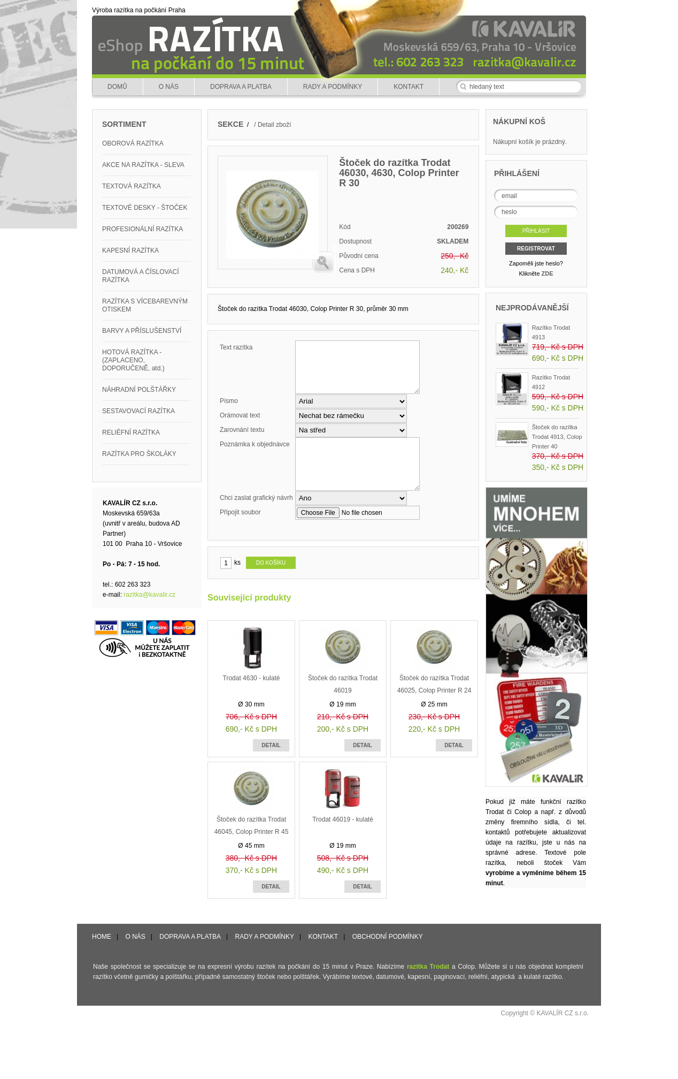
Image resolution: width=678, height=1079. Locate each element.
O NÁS (169, 86)
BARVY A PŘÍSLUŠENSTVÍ (141, 331)
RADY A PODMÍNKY (332, 86)
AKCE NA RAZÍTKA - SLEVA (143, 165)
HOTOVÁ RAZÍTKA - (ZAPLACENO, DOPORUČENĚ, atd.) (133, 360)
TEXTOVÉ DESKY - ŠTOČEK (144, 207)
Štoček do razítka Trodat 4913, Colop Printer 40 (557, 437)
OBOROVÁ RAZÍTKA (133, 143)
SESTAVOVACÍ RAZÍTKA (138, 411)
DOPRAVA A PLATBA (241, 86)
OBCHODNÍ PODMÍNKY (387, 936)
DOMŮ (117, 86)
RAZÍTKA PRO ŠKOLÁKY (139, 454)
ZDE (547, 273)
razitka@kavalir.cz (149, 594)
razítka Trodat (428, 966)
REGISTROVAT (536, 249)
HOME (101, 936)
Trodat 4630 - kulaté (251, 678)
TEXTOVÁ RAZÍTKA (131, 186)
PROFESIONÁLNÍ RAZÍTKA (142, 229)
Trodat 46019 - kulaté (342, 819)
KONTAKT (408, 86)
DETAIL (270, 745)
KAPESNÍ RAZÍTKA (130, 250)
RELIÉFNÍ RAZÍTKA (131, 432)
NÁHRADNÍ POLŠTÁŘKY (139, 389)
